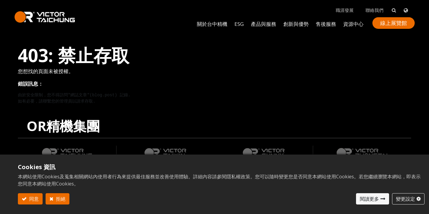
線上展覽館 (390, 19)
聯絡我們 (371, 6)
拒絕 (60, 199)
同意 (33, 199)
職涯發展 (341, 6)
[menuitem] (292, 19)
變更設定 (405, 199)
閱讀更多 (369, 199)
